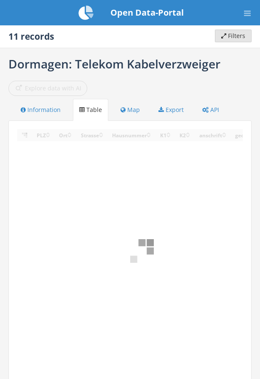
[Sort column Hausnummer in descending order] (149, 135)
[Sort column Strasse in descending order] (101, 135)
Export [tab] (171, 110)
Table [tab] (90, 110)
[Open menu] (247, 12)
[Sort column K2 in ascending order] (188, 132)
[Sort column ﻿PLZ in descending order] (48, 135)
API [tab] (210, 110)
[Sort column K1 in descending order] (168, 135)
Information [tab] (41, 110)
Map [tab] (130, 110)
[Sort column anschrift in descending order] (224, 135)
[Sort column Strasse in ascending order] (101, 132)
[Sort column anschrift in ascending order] (224, 132)
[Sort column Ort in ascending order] (69, 132)
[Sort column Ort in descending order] (69, 135)
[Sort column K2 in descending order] (188, 135)
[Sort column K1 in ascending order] (168, 132)
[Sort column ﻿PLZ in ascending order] (48, 132)
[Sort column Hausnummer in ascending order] (149, 132)
